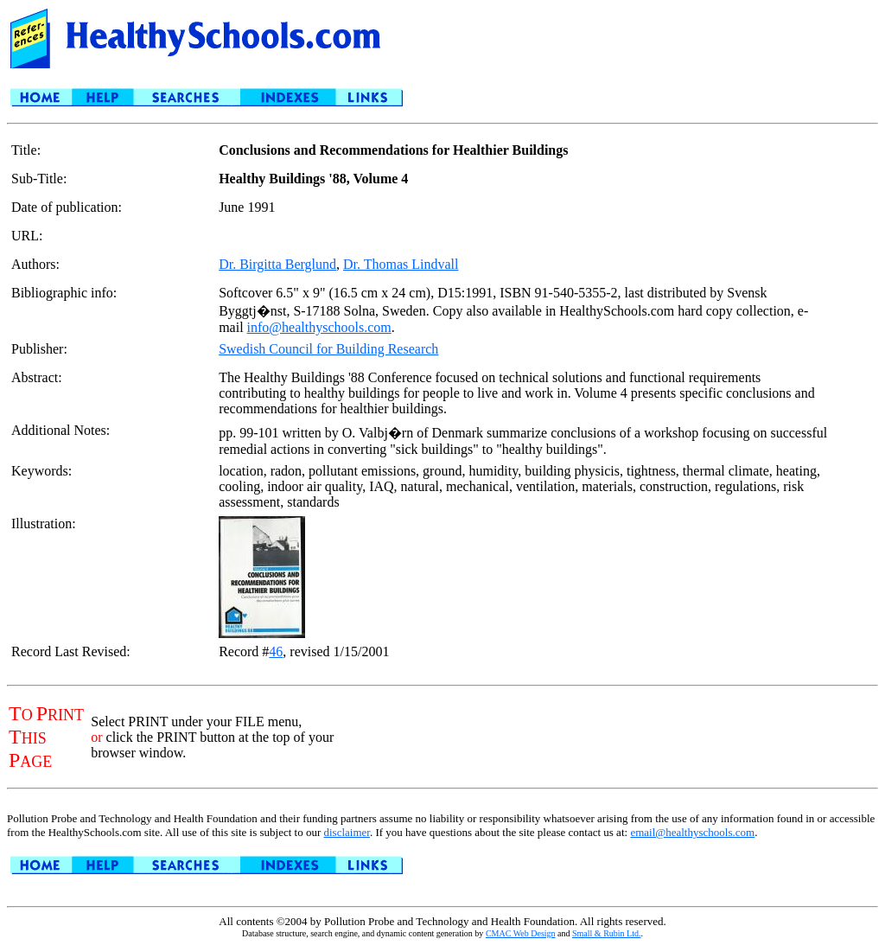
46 (276, 651)
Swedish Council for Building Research (328, 349)
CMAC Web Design (521, 933)
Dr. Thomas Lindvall (400, 264)
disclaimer (346, 832)
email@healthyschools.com (692, 832)
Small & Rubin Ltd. (606, 933)
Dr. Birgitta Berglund (277, 264)
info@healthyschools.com (319, 327)
